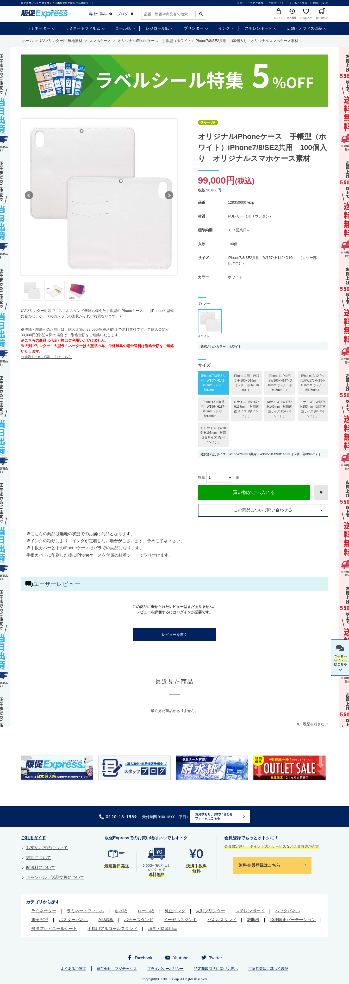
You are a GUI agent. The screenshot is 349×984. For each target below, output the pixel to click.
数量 (201, 477)
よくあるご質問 (298, 3)
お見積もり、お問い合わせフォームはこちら (214, 816)
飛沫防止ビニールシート (54, 928)
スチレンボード (258, 28)
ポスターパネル (73, 919)
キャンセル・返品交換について (55, 877)
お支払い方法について (47, 848)
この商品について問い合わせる (263, 510)
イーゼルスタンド (180, 919)
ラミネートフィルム (82, 28)
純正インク (175, 911)
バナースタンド (138, 919)
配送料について (40, 867)
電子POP (39, 919)
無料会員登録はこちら (259, 865)
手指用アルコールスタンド (113, 928)
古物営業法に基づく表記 (268, 969)
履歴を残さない (315, 724)
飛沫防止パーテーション (293, 919)
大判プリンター (210, 911)
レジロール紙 (157, 28)
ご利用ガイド (276, 3)
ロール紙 (123, 28)
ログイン (183, 612)
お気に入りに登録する (321, 492)
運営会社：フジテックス (117, 969)
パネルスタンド (221, 919)
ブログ (122, 14)
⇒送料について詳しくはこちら (46, 357)
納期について (38, 857)
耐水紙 (121, 911)
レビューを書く (174, 634)
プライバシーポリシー (165, 969)
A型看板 (106, 919)
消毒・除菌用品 (162, 928)
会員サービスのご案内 (250, 3)
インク (224, 28)
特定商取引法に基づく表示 (216, 969)
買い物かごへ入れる (254, 492)
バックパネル (287, 911)
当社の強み (98, 14)
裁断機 (253, 919)
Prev (29, 195)
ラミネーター (38, 28)
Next (169, 195)
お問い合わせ (320, 3)
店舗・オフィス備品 (304, 28)
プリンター (193, 28)
